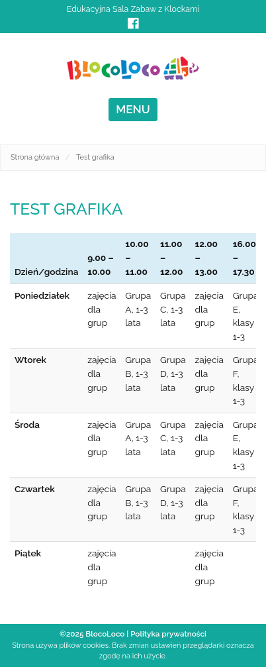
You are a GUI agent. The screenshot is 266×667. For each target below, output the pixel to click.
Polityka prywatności (168, 634)
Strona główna (35, 157)
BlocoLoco (104, 634)
